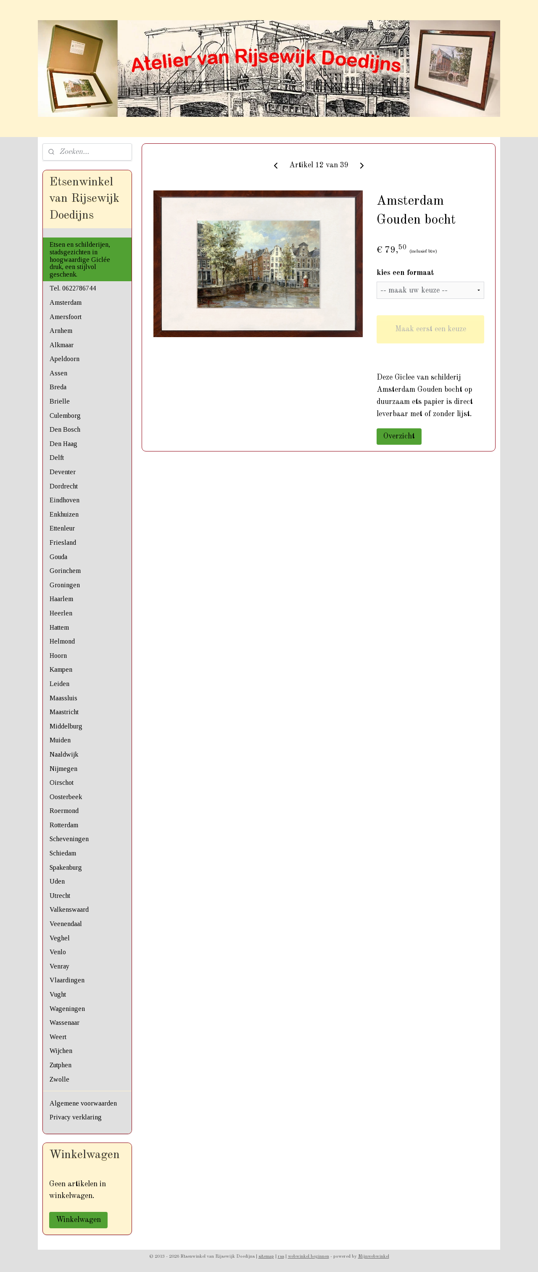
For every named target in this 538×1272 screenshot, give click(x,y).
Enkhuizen (64, 514)
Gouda (58, 556)
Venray (59, 966)
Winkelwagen (78, 1220)
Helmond (62, 641)
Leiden (59, 683)
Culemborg (65, 415)
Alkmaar (62, 344)
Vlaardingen (67, 980)
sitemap (266, 1256)
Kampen (61, 669)
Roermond (64, 810)
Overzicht (399, 436)
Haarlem (61, 598)
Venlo (58, 951)
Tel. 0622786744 (73, 288)
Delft (57, 457)
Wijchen (61, 1050)
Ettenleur (62, 528)
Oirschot (62, 782)
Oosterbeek (66, 796)
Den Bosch (65, 429)
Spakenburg (66, 867)
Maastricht (64, 711)
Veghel (60, 938)
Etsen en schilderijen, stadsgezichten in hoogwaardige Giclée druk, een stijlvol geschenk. (80, 259)
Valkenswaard (69, 909)
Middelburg (66, 726)
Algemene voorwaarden (83, 1103)
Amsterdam (66, 302)
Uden (57, 881)
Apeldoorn (64, 358)
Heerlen (61, 613)
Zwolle (59, 1079)
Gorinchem (65, 570)
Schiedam (63, 853)
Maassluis (63, 698)
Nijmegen (63, 768)
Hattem (59, 627)
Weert (58, 1036)
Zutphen (60, 1065)
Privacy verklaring (76, 1117)
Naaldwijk (64, 754)
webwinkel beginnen (308, 1256)
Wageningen (67, 1008)
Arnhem (61, 330)
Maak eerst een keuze (430, 329)
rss (281, 1256)
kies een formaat (405, 273)
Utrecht (60, 895)
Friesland (63, 542)
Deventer (63, 471)
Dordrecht (64, 486)
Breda (58, 387)
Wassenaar (64, 1022)
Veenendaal (66, 923)
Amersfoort (66, 316)
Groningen (65, 584)
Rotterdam (64, 825)
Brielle (60, 401)
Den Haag (63, 443)
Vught (58, 994)
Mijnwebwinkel (373, 1256)
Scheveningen (69, 838)
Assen (58, 373)
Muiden (60, 740)
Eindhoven (64, 500)
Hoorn (58, 655)
